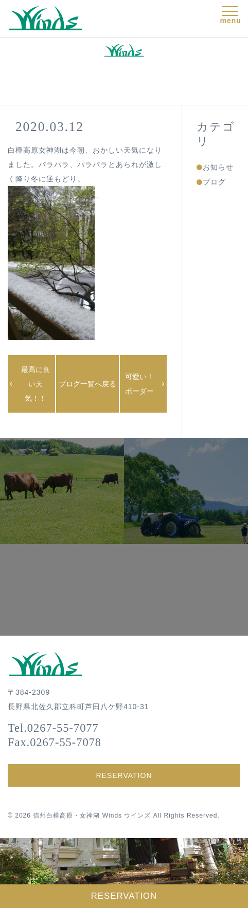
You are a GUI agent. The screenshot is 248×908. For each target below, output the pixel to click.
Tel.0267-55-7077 (53, 727)
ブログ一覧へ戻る (87, 384)
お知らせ (218, 167)
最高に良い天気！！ (35, 383)
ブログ (214, 182)
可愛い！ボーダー (139, 384)
